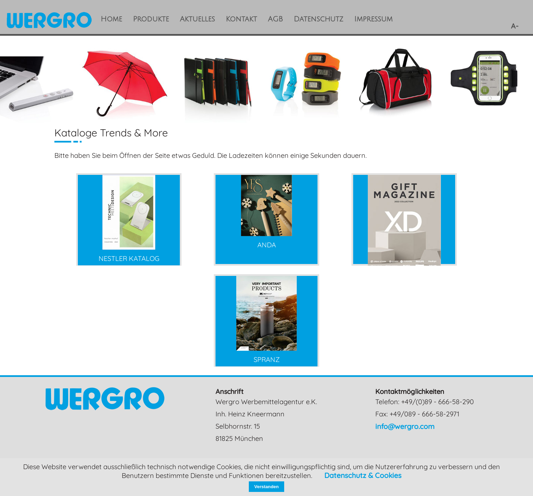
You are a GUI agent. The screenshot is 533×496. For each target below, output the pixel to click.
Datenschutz (318, 19)
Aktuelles (197, 19)
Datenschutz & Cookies (362, 475)
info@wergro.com (404, 426)
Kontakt (241, 19)
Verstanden (266, 486)
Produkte (151, 19)
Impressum (373, 19)
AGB (275, 19)
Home (111, 19)
